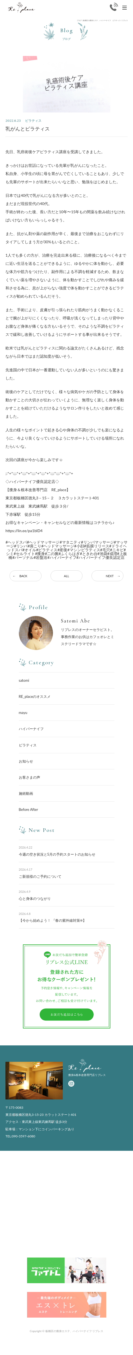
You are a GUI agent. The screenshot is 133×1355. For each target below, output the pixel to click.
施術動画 (26, 793)
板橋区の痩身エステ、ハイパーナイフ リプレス (74, 1331)
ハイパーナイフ (31, 729)
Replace (21, 7)
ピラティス (28, 745)
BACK (23, 576)
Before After (28, 809)
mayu (23, 712)
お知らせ (26, 761)
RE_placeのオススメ (35, 696)
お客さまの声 (29, 777)
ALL (66, 576)
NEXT (110, 576)
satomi (24, 680)
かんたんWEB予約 (112, 1348)
